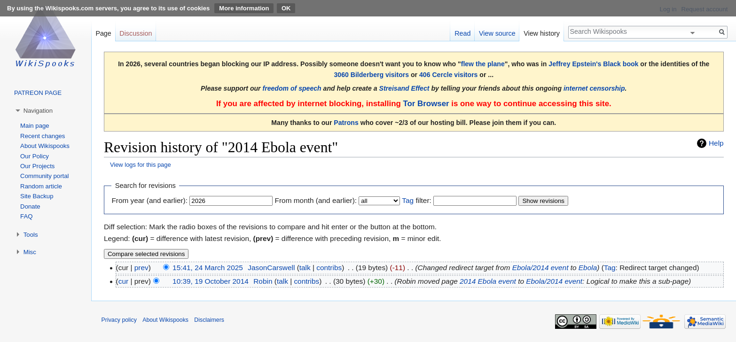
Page (103, 33)
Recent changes (42, 136)
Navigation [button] (38, 110)
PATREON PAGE (38, 92)
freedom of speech (292, 88)
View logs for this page (140, 164)
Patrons (346, 122)
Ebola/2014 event (540, 268)
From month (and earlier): (316, 200)
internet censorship (594, 88)
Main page (34, 125)
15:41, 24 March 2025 (207, 268)
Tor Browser (426, 103)
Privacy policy (119, 320)
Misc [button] (29, 252)
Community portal (44, 175)
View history (542, 33)
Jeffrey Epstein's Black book (593, 64)
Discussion (135, 33)
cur (123, 281)
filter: (416, 200)
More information (244, 8)
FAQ (26, 216)
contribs (329, 268)
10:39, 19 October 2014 (210, 281)
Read (462, 33)
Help (716, 143)
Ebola (588, 268)
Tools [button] (30, 234)
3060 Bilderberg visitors (371, 74)
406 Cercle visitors (448, 74)
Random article (41, 186)
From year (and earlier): (149, 200)
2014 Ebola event (488, 281)
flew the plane (483, 64)
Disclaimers (209, 320)
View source (497, 33)
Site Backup (36, 196)
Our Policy (34, 156)
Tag (408, 200)
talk (305, 268)
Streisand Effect (404, 88)
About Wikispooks (45, 145)
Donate (30, 206)
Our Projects (37, 166)
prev (141, 268)
